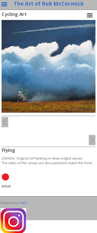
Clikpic (22, 203)
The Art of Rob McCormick (49, 3)
